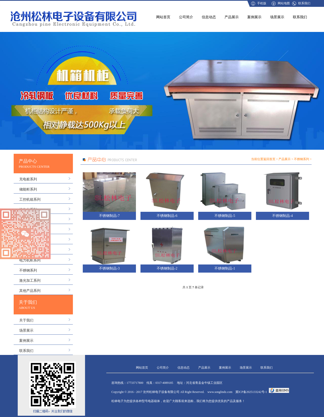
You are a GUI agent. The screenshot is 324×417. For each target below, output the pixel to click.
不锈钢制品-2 (167, 268)
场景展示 (277, 17)
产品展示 (232, 17)
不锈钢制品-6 (167, 216)
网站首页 (163, 17)
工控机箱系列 (29, 199)
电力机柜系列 (29, 260)
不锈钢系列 (28, 270)
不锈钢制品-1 (224, 268)
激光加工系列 (29, 280)
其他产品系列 (29, 291)
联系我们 (304, 3)
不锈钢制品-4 (282, 216)
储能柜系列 (28, 189)
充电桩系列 (28, 179)
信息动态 (209, 17)
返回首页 (269, 159)
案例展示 (254, 17)
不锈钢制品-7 (109, 216)
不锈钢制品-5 (224, 216)
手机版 (261, 3)
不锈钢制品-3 (109, 268)
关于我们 (26, 320)
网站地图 (284, 3)
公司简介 (186, 17)
